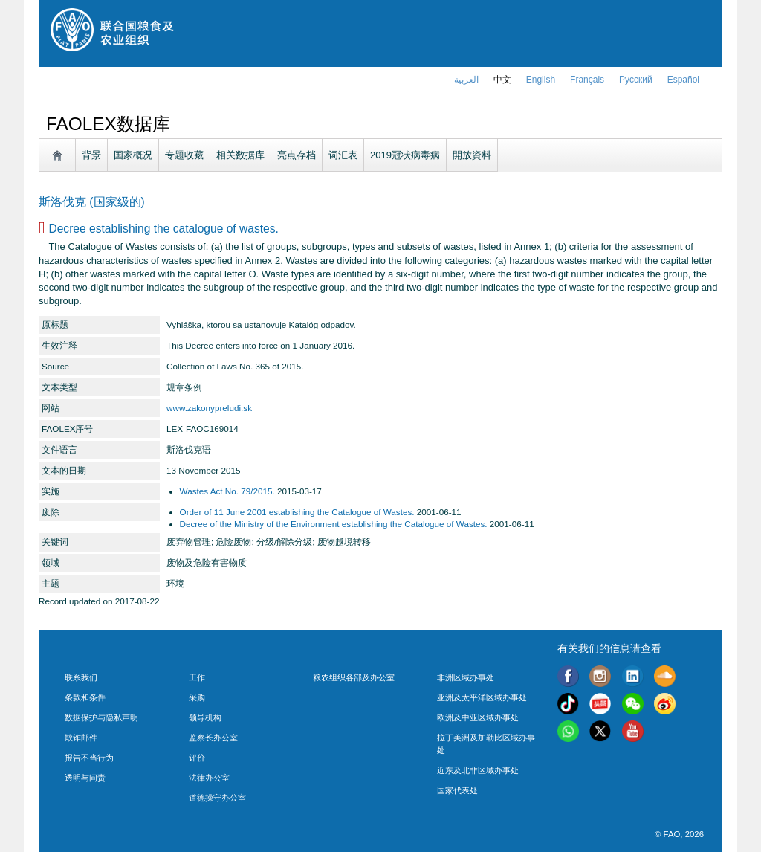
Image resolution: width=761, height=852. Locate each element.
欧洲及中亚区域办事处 (478, 717)
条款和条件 (85, 697)
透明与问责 (85, 777)
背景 (91, 155)
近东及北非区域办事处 (478, 770)
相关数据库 (240, 155)
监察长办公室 (213, 737)
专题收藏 (184, 155)
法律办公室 (209, 777)
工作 (197, 677)
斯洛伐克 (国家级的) (92, 202)
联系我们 (81, 677)
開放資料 (472, 155)
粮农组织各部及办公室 (354, 677)
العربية (466, 79)
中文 (502, 79)
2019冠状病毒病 (405, 155)
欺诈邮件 (81, 737)
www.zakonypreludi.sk (209, 408)
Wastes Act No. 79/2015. (227, 491)
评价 (197, 757)
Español (683, 79)
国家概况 (133, 155)
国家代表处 (457, 790)
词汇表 (342, 155)
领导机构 (205, 717)
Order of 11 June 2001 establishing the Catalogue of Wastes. (297, 512)
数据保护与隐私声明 (101, 717)
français (587, 79)
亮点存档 (296, 155)
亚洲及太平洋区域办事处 (482, 697)
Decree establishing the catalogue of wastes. (163, 228)
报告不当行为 (89, 757)
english (540, 79)
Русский (635, 79)
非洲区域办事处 (465, 677)
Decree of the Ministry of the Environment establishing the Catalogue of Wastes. (334, 524)
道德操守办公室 (217, 797)
